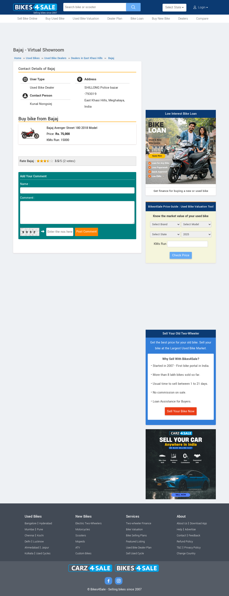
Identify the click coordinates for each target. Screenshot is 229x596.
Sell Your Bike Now (181, 411)
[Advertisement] (114, 34)
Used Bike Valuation (86, 18)
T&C (179, 547)
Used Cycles (43, 553)
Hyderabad (45, 523)
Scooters (80, 535)
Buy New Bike (161, 18)
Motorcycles (82, 529)
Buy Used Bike (55, 18)
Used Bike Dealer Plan (138, 547)
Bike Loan (137, 18)
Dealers (183, 18)
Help (179, 529)
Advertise (190, 529)
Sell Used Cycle (135, 553)
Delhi (28, 541)
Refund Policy (185, 541)
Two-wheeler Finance (138, 523)
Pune (40, 529)
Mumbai (29, 529)
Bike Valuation (134, 529)
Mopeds (80, 541)
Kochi (40, 535)
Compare (202, 18)
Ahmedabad (32, 547)
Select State (174, 7)
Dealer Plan (114, 18)
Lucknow (38, 541)
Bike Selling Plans (136, 535)
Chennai (29, 535)
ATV (77, 547)
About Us (182, 523)
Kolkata (29, 553)
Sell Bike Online (27, 18)
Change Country (186, 553)
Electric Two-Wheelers (88, 523)
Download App (198, 523)
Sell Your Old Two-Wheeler (181, 333)
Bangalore (31, 523)
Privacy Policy (192, 547)
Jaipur (45, 547)
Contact (181, 535)
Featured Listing (135, 541)
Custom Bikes (83, 553)
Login (200, 7)
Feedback (194, 535)
